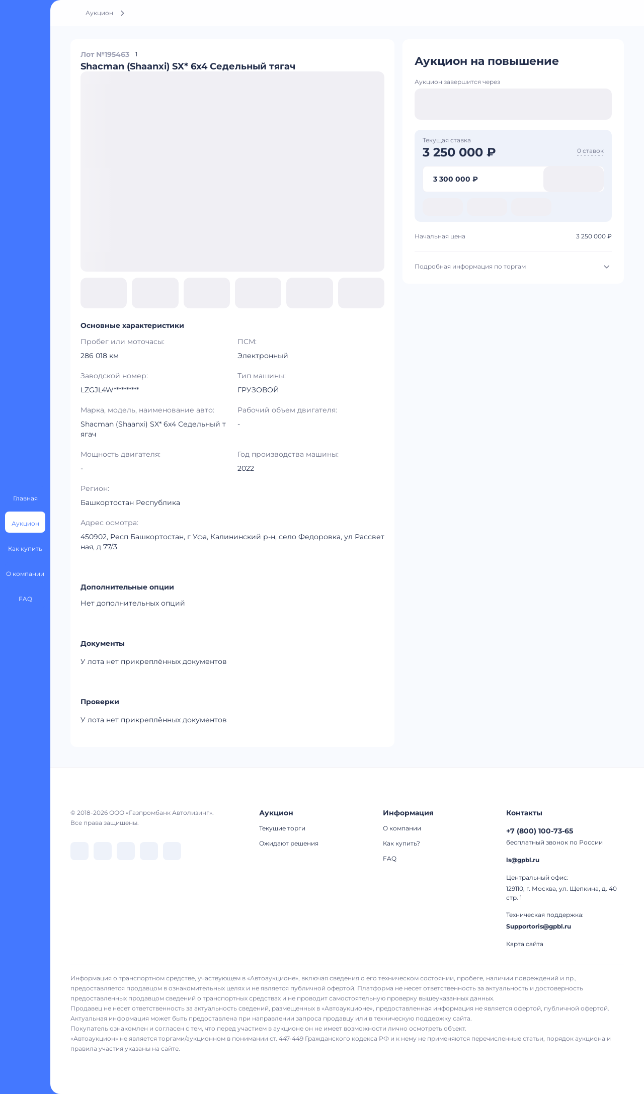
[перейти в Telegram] (103, 851)
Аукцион (99, 13)
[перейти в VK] (79, 851)
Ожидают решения (288, 843)
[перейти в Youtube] (172, 851)
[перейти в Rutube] (149, 851)
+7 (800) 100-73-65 (539, 830)
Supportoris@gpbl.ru (538, 926)
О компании (402, 828)
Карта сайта (524, 944)
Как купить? (401, 843)
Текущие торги (282, 828)
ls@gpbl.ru (522, 860)
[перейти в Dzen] (126, 851)
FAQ (389, 858)
